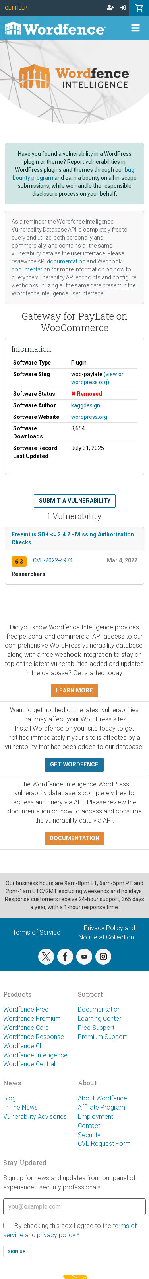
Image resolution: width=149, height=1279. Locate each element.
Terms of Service (36, 932)
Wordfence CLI (24, 1046)
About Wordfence (102, 1098)
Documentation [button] (74, 838)
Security (89, 1135)
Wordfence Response (33, 1037)
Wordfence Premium (32, 1018)
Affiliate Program (101, 1107)
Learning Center (99, 1018)
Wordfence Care (26, 1027)
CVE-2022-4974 (53, 560)
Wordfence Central (29, 1064)
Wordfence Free (25, 1009)
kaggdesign (85, 405)
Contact (89, 1126)
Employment (95, 1116)
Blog (9, 1098)
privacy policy (56, 1235)
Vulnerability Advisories (35, 1116)
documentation (66, 261)
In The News (20, 1107)
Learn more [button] (74, 690)
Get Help (16, 8)
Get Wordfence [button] (74, 764)
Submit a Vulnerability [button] (74, 500)
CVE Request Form (104, 1143)
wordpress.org (89, 417)
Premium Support (102, 1037)
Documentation (99, 1009)
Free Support (96, 1027)
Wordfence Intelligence (35, 1055)
